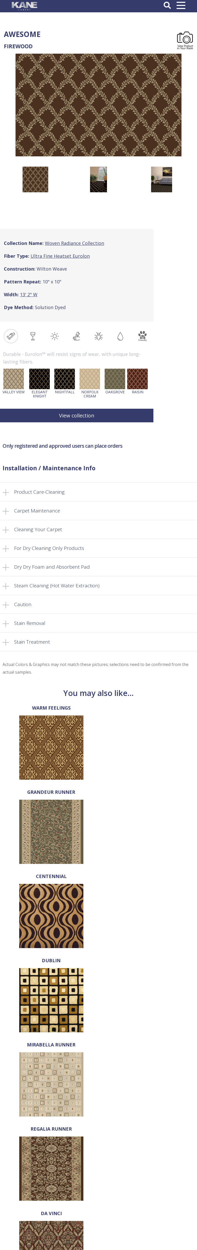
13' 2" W (28, 294)
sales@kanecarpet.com (98, 1080)
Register (98, 1219)
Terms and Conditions (98, 1183)
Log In (99, 1213)
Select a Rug (98, 1130)
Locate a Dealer (98, 1146)
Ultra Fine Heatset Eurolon (60, 256)
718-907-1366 (102, 1073)
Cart (98, 1157)
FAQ (98, 1141)
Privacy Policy (98, 1188)
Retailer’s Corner (98, 1152)
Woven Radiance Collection (74, 243)
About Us (98, 1125)
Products (98, 1136)
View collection (76, 415)
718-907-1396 (98, 1065)
